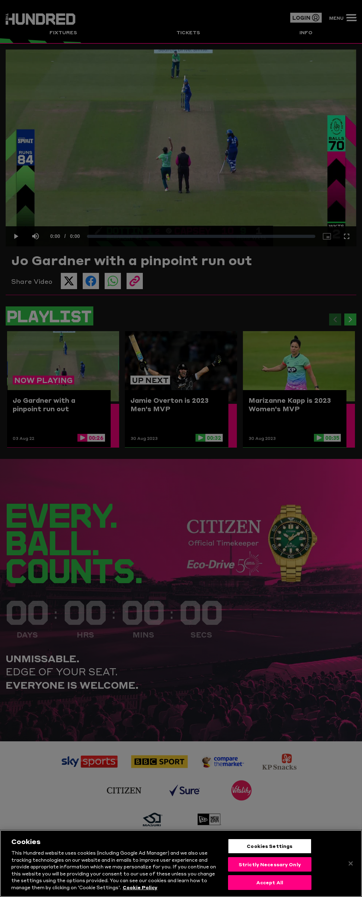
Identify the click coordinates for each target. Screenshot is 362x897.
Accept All (269, 884)
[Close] (350, 865)
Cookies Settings (269, 847)
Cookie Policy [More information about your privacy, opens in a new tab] (140, 889)
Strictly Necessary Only (270, 866)
